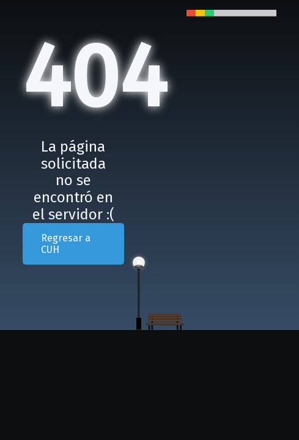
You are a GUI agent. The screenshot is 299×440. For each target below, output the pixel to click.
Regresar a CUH (65, 243)
